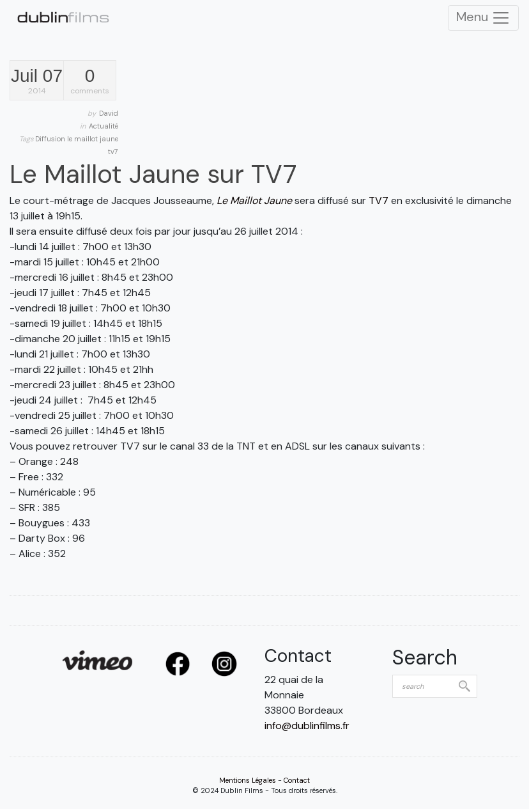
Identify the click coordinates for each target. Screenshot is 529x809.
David (108, 113)
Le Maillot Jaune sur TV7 (153, 174)
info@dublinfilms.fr (306, 725)
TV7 (378, 200)
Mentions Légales (247, 780)
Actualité (103, 126)
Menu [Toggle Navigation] (483, 17)
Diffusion (51, 138)
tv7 (113, 151)
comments (90, 81)
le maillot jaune (92, 138)
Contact (297, 780)
